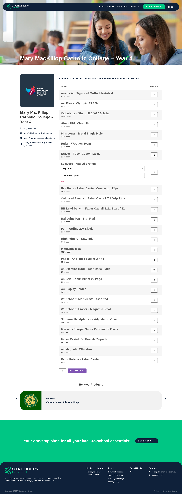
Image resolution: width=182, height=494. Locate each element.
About (110, 7)
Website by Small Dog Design (165, 491)
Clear (63, 181)
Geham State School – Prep (62, 402)
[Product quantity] (154, 94)
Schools (122, 7)
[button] (16, 399)
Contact (134, 7)
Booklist (50, 398)
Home (101, 7)
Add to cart (77, 371)
